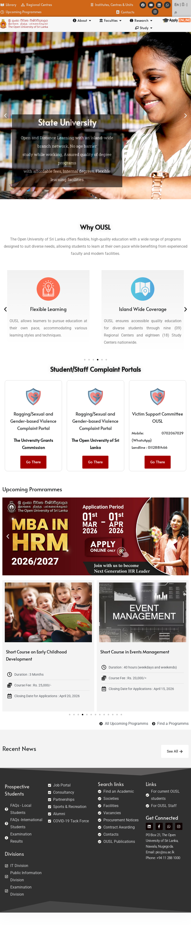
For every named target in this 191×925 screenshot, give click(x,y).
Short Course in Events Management (134, 652)
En (176, 4)
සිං (183, 4)
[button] (5, 116)
